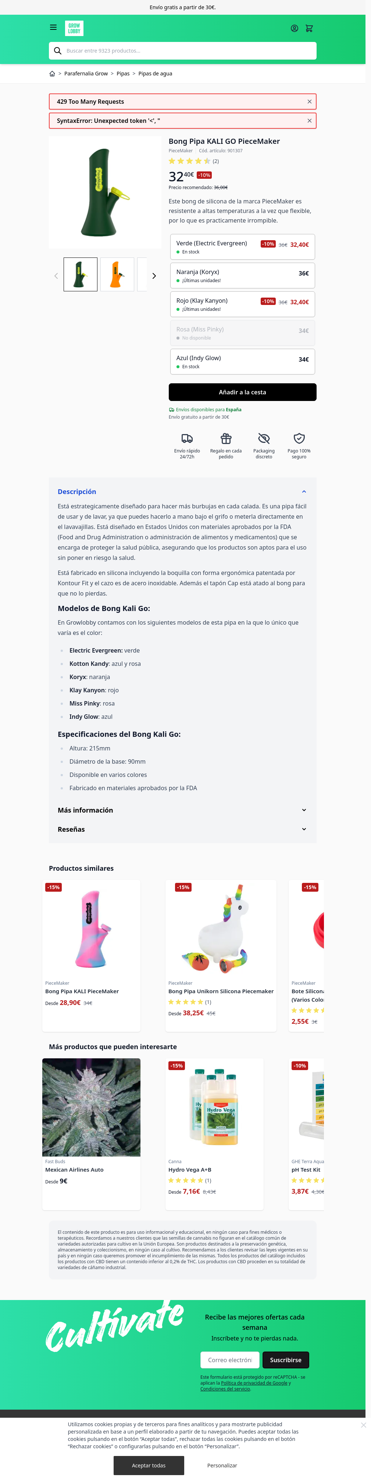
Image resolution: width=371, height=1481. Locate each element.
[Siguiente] (154, 276)
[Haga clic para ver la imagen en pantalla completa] (105, 192)
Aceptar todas (148, 1465)
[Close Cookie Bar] (363, 1425)
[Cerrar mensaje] (309, 101)
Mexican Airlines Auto (74, 1169)
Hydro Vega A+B (189, 1169)
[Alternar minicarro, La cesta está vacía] (309, 28)
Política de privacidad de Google (254, 1383)
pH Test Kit (306, 1169)
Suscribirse (286, 1360)
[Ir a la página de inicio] (175, 28)
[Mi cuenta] (294, 28)
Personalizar (222, 1465)
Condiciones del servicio (225, 1389)
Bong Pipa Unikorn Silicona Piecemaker (221, 991)
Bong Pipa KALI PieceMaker (82, 991)
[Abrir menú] (53, 27)
